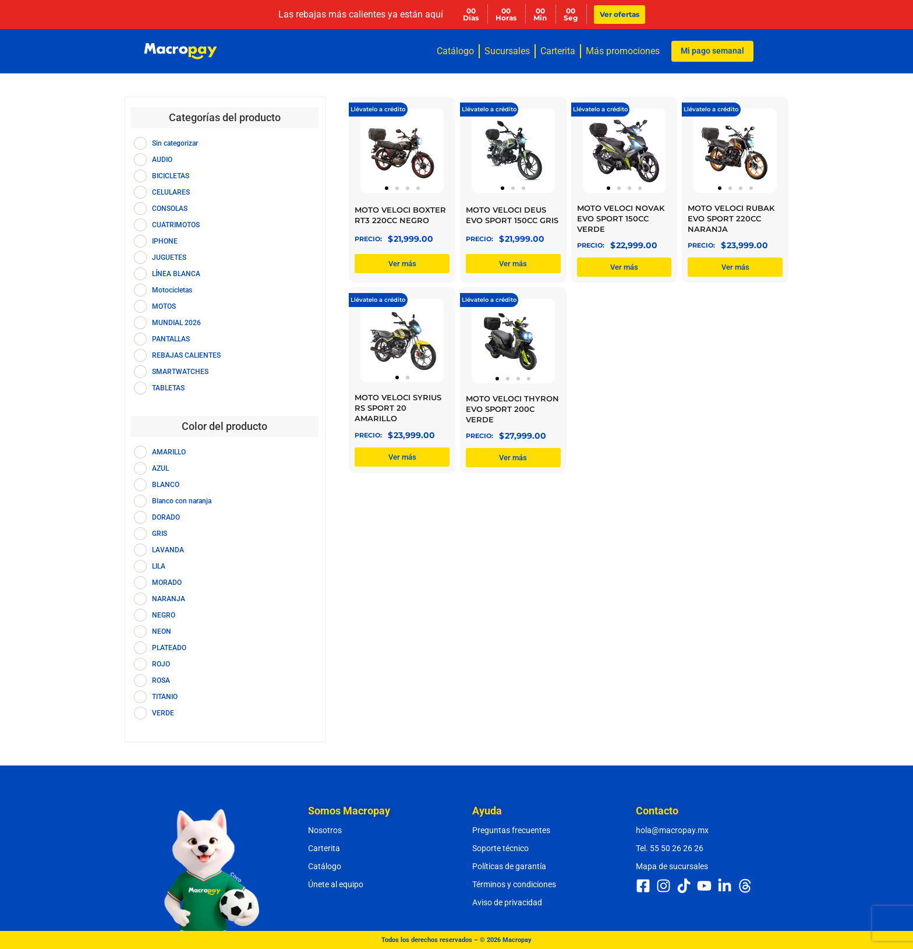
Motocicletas (172, 290)
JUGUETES (169, 257)
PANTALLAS (171, 339)
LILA (158, 566)
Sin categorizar (175, 143)
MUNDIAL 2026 (176, 323)
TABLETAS (168, 388)
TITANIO (165, 697)
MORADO (167, 582)
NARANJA (168, 599)
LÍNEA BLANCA (176, 274)
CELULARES (171, 192)
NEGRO (163, 615)
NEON (161, 631)
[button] (386, 188)
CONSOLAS (169, 208)
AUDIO (162, 160)
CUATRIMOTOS (176, 225)
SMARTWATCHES (180, 372)
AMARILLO (169, 452)
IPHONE (165, 241)
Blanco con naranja (181, 501)
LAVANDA (168, 550)
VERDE (163, 713)
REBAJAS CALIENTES (186, 355)
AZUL (160, 468)
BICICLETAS (170, 176)
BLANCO (165, 485)
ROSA (161, 680)
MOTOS (164, 306)
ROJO (161, 664)
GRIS (159, 534)
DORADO (166, 517)
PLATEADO (169, 648)
